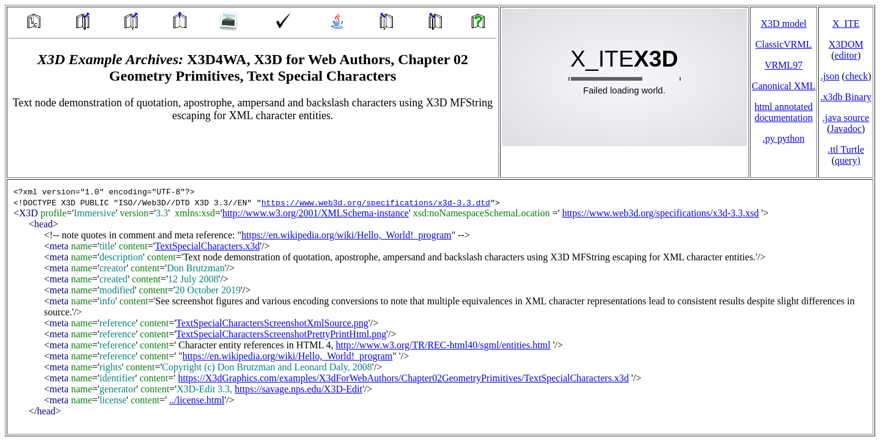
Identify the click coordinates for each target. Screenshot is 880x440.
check (856, 76)
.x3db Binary (845, 97)
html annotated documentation (783, 112)
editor (846, 55)
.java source (846, 117)
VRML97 (783, 65)
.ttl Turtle (845, 149)
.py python (783, 138)
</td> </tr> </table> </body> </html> (440, 307)
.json (830, 76)
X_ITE (845, 23)
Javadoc (846, 128)
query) (847, 160)
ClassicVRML (783, 44)
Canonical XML (783, 86)
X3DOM (846, 44)
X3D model (784, 23)
